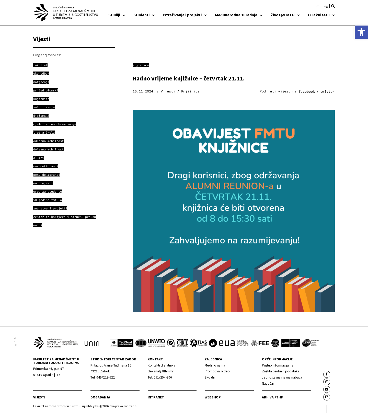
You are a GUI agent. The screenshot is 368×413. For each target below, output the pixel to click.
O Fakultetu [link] (321, 14)
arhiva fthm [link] (272, 397)
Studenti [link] (144, 14)
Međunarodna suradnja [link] (238, 14)
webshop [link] (213, 397)
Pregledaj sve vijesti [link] (47, 55)
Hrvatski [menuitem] (317, 6)
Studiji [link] (116, 14)
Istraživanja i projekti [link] (185, 14)
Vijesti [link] (39, 397)
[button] (333, 6)
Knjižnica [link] (141, 65)
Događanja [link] (100, 397)
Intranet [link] (156, 397)
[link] (361, 32)
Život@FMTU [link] (285, 14)
